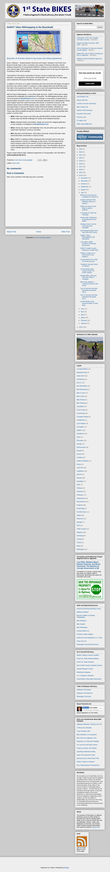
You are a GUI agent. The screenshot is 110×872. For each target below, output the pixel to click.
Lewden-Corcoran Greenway (86, 103)
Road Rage (80, 508)
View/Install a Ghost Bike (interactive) (89, 679)
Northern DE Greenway (84, 110)
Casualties (80, 406)
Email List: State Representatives (88, 658)
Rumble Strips (81, 512)
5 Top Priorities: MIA (83, 731)
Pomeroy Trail (81, 117)
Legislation (80, 471)
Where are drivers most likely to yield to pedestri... (88, 208)
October (84, 184)
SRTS (79, 525)
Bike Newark (81, 624)
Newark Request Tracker (85, 669)
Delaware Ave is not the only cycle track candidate (88, 226)
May (82, 312)
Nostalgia (80, 481)
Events (79, 454)
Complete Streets (82, 417)
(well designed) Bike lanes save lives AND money (89, 231)
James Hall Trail (82, 100)
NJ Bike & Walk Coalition (85, 634)
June (82, 309)
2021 (81, 155)
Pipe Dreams (81, 501)
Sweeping (80, 535)
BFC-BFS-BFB (82, 386)
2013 (81, 327)
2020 (81, 158)
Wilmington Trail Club (84, 696)
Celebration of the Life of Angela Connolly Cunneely (87, 39)
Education (80, 440)
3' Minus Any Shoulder (84, 728)
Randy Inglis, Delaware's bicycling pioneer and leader (88, 219)
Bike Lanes (80, 396)
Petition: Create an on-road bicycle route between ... (87, 255)
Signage (79, 522)
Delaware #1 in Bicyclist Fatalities (88, 741)
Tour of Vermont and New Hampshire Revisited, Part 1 (88, 296)
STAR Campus (82, 529)
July (82, 192)
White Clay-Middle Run (84, 124)
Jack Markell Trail (82, 97)
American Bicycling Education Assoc (89, 609)
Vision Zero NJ (82, 641)
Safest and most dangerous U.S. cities (89, 638)
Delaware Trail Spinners (85, 693)
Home (38, 232)
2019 (81, 161)
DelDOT (79, 430)
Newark (79, 478)
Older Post (65, 232)
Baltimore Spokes (83, 612)
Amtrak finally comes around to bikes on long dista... (89, 303)
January (84, 323)
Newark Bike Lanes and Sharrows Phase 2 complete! (88, 277)
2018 (81, 164)
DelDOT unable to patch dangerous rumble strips (89, 249)
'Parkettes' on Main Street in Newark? (89, 265)
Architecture (81, 379)
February (84, 320)
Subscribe (90, 84)
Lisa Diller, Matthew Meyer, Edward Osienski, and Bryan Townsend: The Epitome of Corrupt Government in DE (88, 565)
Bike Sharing (81, 403)
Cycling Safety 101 (83, 631)
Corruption (80, 427)
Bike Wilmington (82, 627)
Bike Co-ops (81, 393)
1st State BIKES (82, 369)
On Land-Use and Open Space (87, 745)
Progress (80, 505)
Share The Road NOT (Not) (86, 755)
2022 (81, 152)
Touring (79, 539)
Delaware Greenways (84, 689)
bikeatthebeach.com (27, 98)
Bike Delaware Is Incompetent (87, 734)
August (83, 189)
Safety (79, 515)
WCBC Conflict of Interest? (86, 762)
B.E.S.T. (79, 383)
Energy (79, 444)
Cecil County (81, 410)
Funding (79, 457)
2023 (81, 149)
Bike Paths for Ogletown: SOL (87, 738)
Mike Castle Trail (82, 107)
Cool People (81, 423)
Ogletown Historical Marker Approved (89, 58)
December (84, 178)
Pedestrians (81, 498)
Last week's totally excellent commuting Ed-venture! (88, 243)
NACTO (79, 474)
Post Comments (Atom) (43, 237)
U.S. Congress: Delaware (85, 675)
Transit (79, 542)
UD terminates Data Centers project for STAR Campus (87, 270)
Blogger (66, 867)
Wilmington (80, 549)
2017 (81, 166)
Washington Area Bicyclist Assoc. (88, 644)
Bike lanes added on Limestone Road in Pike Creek (89, 283)
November (84, 181)
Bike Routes (81, 400)
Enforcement (81, 447)
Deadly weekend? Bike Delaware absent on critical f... (88, 201)
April (82, 315)
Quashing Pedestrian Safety (86, 751)
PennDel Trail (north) (84, 114)
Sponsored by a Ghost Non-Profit (88, 758)
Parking (79, 488)
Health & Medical (82, 461)
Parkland (80, 491)
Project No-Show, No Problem (87, 748)
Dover (79, 437)
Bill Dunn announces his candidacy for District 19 (89, 196)
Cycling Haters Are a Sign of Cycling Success (89, 260)
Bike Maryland (81, 621)
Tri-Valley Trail (81, 120)
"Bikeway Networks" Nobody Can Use (89, 724)
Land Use (80, 467)
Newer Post (11, 232)
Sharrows (80, 518)
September (85, 186)
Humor (79, 464)
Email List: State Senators (85, 662)
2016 (81, 169)
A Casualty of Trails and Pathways (88, 214)
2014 (81, 175)
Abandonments (82, 372)
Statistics (80, 532)
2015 (81, 172)
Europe (79, 450)
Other (78, 484)
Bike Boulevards (82, 389)
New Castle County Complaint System (89, 665)
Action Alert (16, 163)
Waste (79, 546)
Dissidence (80, 433)
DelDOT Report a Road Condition (88, 655)
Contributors (81, 420)
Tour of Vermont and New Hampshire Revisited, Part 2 (88, 290)
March (83, 317)
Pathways (80, 495)
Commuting (80, 413)
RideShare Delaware (84, 672)
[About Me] (96, 827)
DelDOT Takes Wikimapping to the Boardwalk (87, 237)
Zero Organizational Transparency (88, 765)
